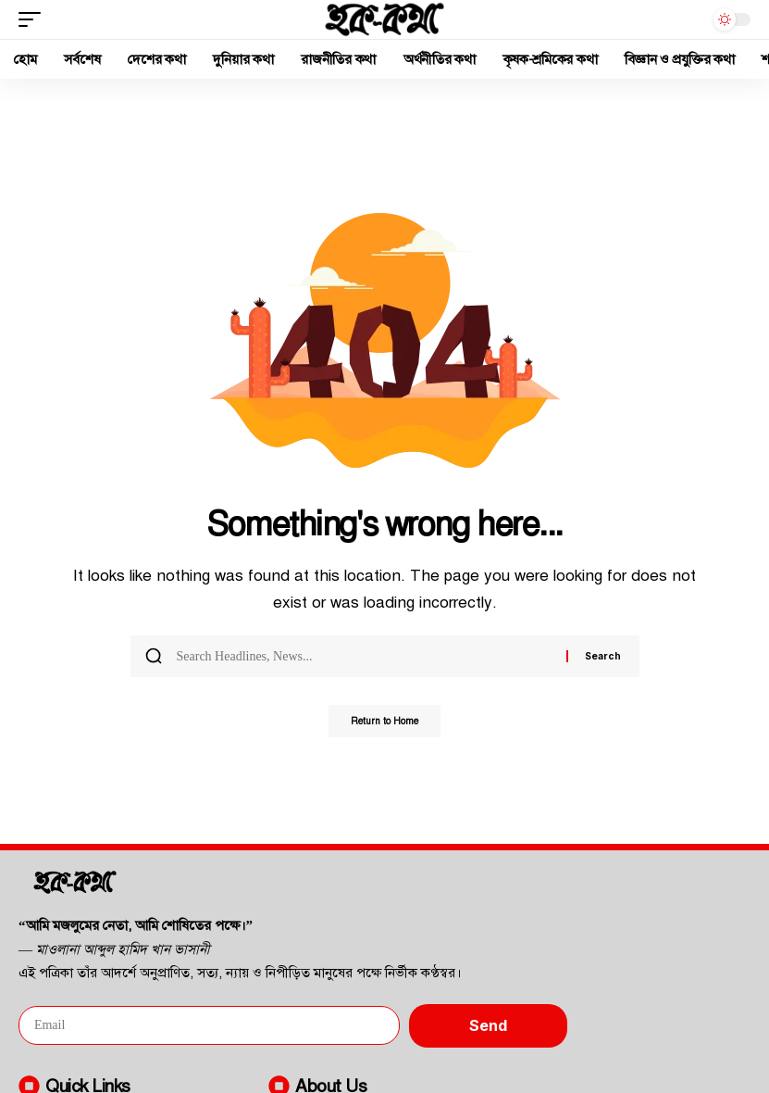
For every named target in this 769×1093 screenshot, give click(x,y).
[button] (34, 19)
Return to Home (384, 723)
